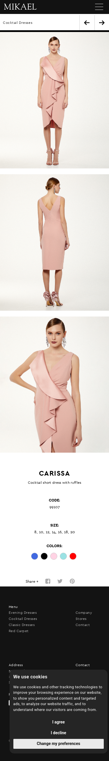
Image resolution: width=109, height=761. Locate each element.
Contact (83, 625)
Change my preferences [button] (58, 743)
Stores (81, 618)
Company (84, 612)
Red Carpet (19, 631)
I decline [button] (58, 732)
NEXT (102, 22)
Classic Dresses (22, 625)
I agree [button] (58, 722)
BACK (87, 22)
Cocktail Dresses (18, 22)
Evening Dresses (23, 612)
